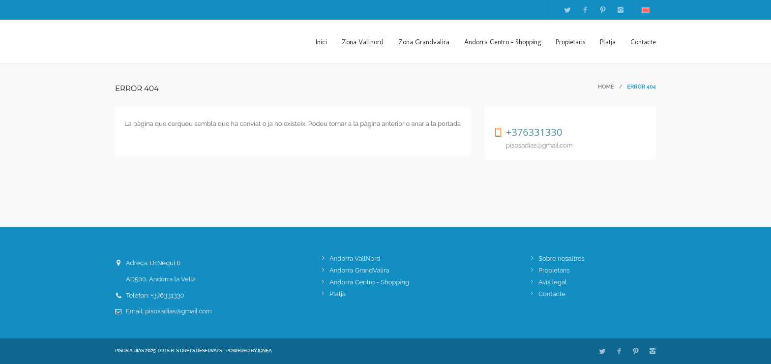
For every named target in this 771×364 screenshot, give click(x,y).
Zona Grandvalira (423, 42)
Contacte (643, 42)
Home (606, 87)
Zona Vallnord (363, 42)
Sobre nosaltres (561, 258)
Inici (321, 42)
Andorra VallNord (355, 258)
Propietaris (570, 42)
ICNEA (265, 350)
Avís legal (552, 282)
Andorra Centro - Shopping (502, 42)
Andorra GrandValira (359, 270)
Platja (608, 42)
